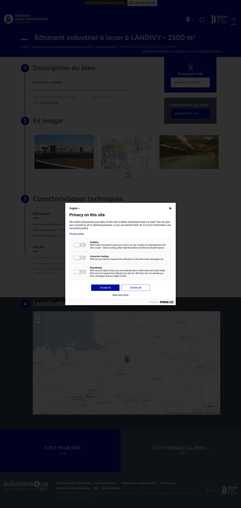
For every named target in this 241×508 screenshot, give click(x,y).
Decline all (135, 287)
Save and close (120, 295)
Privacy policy (76, 233)
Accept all (105, 287)
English (75, 208)
